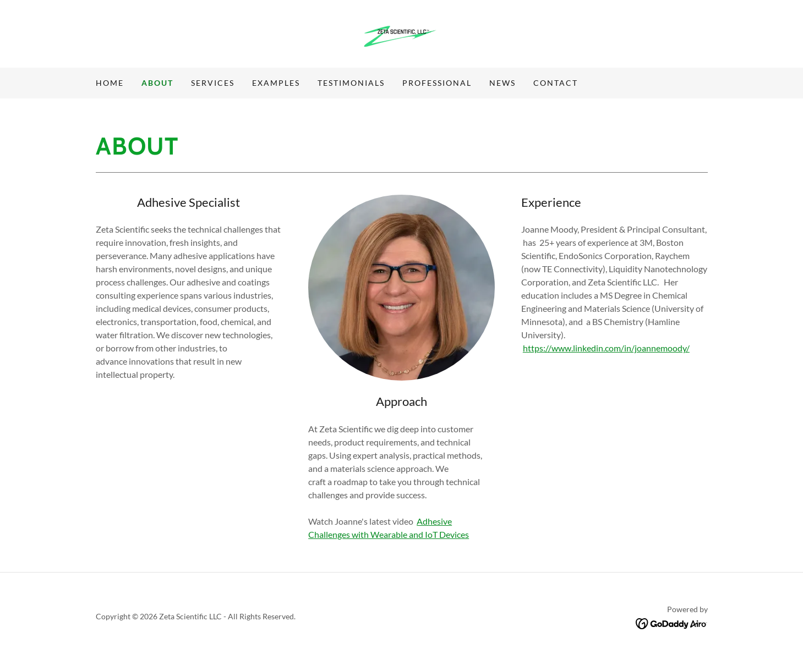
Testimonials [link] (351, 82)
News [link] (502, 82)
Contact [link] (555, 82)
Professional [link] (437, 82)
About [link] (157, 82)
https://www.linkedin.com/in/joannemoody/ (606, 348)
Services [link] (212, 82)
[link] (401, 33)
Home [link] (110, 82)
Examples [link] (276, 82)
